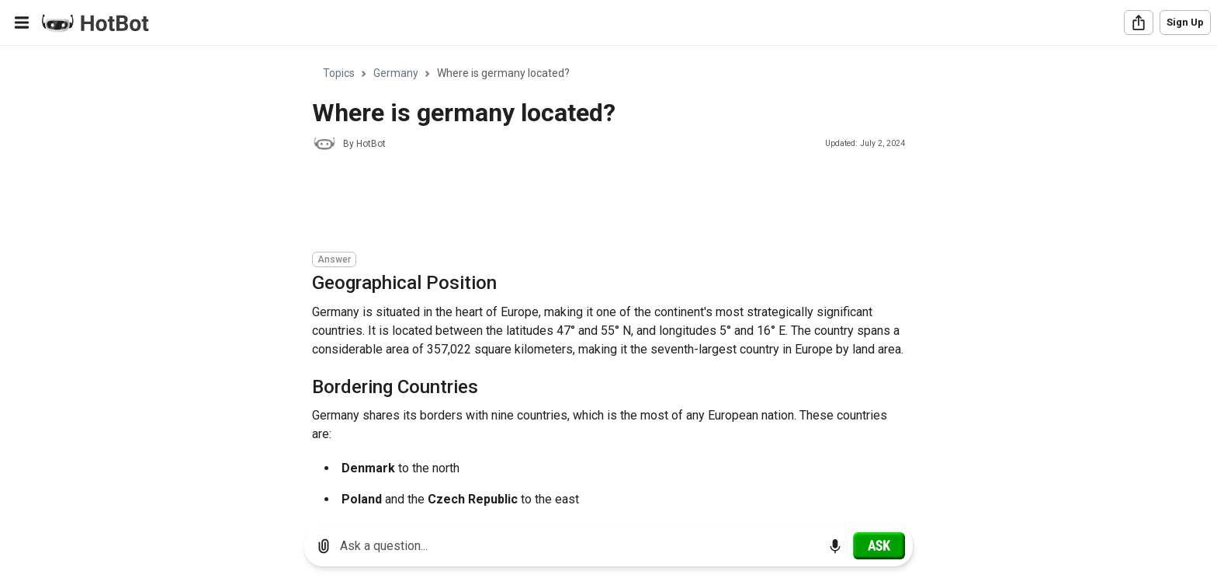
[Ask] (879, 545)
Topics (339, 73)
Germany (395, 73)
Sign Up (1185, 22)
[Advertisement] (594, 204)
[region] (608, 280)
